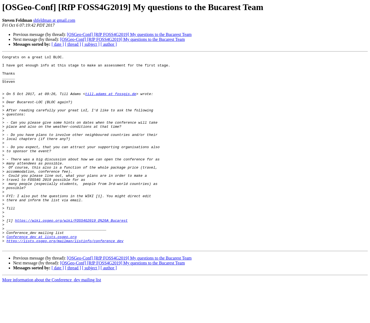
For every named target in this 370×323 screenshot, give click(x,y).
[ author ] (109, 44)
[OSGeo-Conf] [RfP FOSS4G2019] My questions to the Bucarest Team (129, 34)
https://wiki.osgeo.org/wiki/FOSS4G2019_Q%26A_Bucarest (71, 253)
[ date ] (58, 44)
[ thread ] (73, 44)
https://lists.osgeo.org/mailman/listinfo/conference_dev (65, 278)
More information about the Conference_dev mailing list (51, 318)
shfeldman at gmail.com (54, 20)
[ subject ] (91, 44)
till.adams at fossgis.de (110, 101)
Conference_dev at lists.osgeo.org (42, 273)
